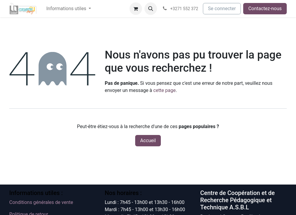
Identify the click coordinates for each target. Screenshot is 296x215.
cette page (164, 90)
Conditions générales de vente (41, 202)
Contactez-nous (265, 8)
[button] (150, 8)
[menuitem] (68, 9)
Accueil (148, 140)
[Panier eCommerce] (136, 8)
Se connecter (222, 8)
